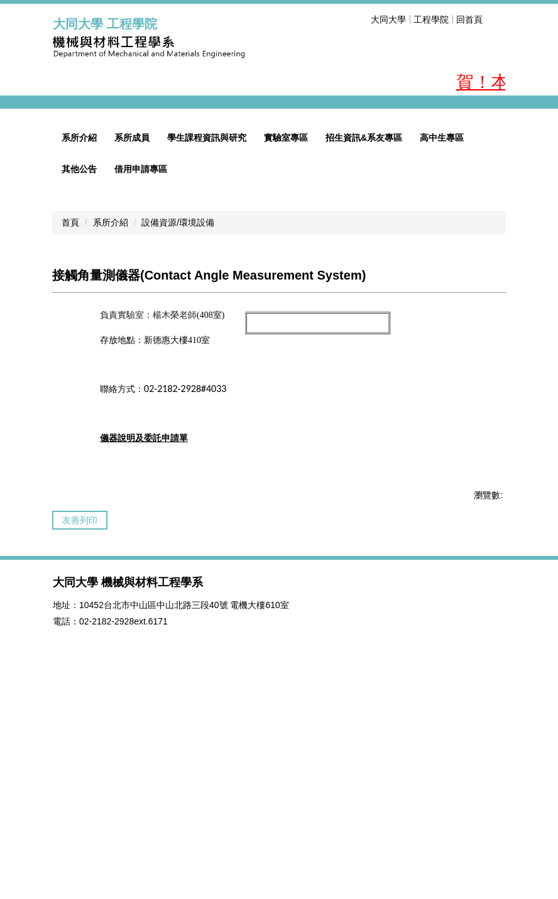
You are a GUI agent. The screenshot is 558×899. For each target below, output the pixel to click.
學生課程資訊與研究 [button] (206, 339)
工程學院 (431, 19)
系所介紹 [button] (79, 339)
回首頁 (469, 19)
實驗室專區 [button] (286, 339)
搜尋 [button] (497, 19)
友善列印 (79, 721)
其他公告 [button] (79, 370)
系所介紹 (110, 423)
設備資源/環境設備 (177, 423)
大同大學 (388, 19)
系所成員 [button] (132, 339)
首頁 (70, 423)
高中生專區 (442, 339)
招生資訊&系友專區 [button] (364, 339)
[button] (68, 203)
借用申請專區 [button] (140, 370)
